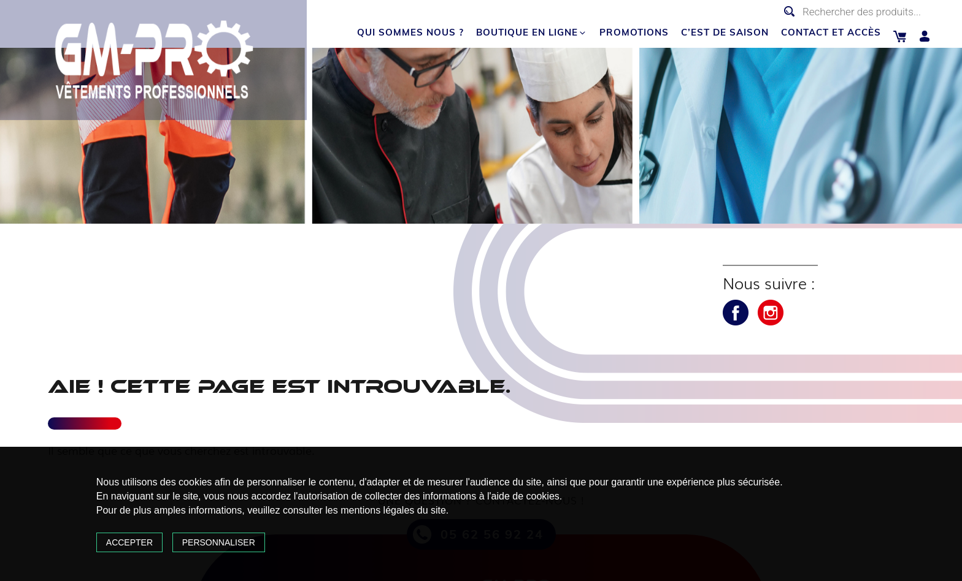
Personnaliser (218, 542)
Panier (899, 36)
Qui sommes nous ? (410, 32)
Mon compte (924, 36)
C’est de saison (725, 32)
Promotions (634, 32)
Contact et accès (831, 32)
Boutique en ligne (531, 32)
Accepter (129, 542)
